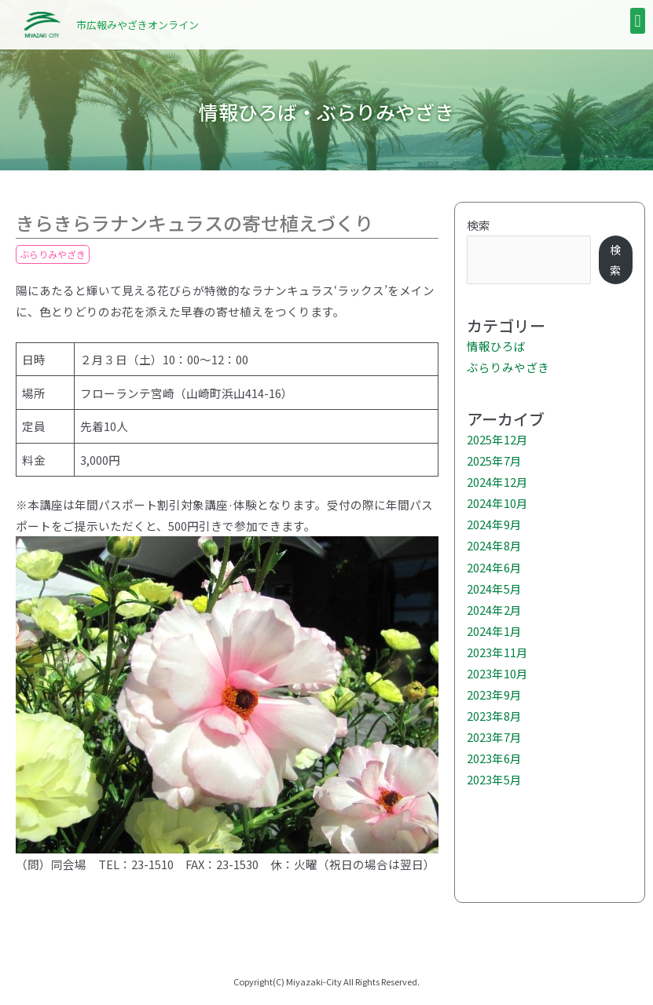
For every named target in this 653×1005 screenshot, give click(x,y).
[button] (637, 21)
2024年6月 (494, 567)
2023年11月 (497, 652)
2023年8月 (494, 715)
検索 (478, 225)
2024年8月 (494, 545)
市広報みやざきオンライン (137, 24)
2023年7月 (494, 737)
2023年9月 (494, 694)
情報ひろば (496, 346)
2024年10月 (497, 503)
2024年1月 (494, 631)
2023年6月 (494, 758)
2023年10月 (497, 673)
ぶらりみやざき (53, 254)
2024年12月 (497, 481)
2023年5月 (494, 779)
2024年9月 (494, 524)
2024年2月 (494, 609)
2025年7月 (494, 460)
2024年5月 (494, 588)
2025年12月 (497, 439)
